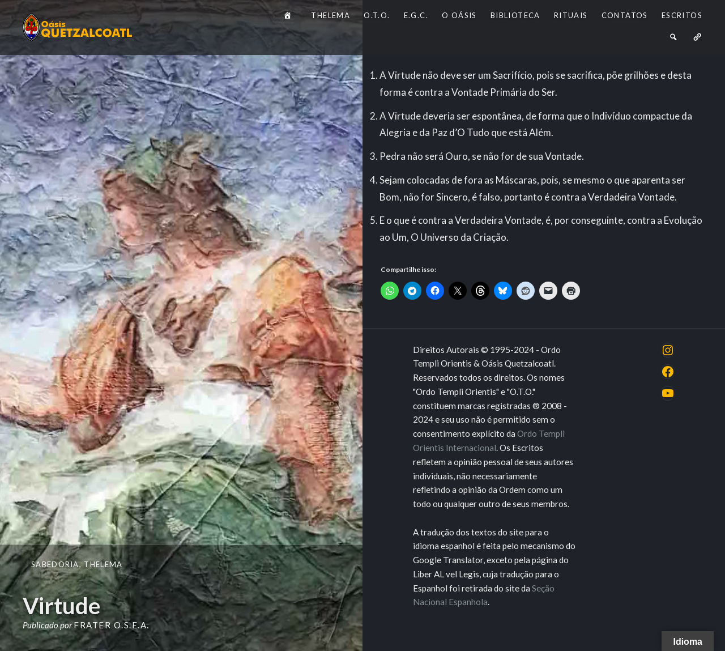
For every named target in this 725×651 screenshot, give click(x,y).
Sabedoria (55, 564)
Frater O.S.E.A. (112, 625)
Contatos (625, 15)
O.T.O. (377, 15)
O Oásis (459, 15)
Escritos (682, 15)
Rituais (571, 15)
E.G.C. (416, 15)
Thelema (330, 15)
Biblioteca (515, 15)
